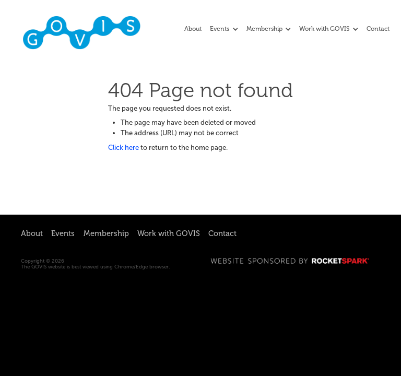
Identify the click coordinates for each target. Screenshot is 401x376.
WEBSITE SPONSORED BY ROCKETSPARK (295, 261)
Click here (123, 147)
